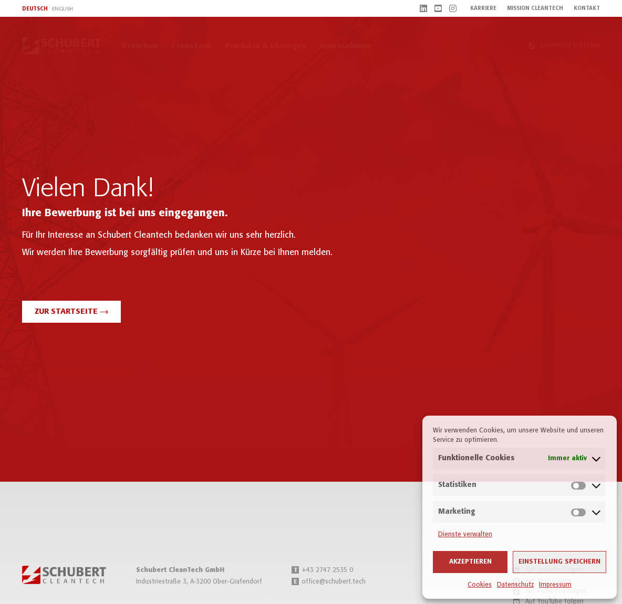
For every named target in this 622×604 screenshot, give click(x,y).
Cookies (480, 584)
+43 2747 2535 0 (322, 570)
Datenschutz (515, 584)
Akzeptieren (470, 561)
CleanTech (191, 46)
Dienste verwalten (465, 534)
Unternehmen (345, 46)
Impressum (555, 584)
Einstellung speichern (559, 561)
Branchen (140, 46)
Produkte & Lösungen (266, 46)
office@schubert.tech (329, 581)
